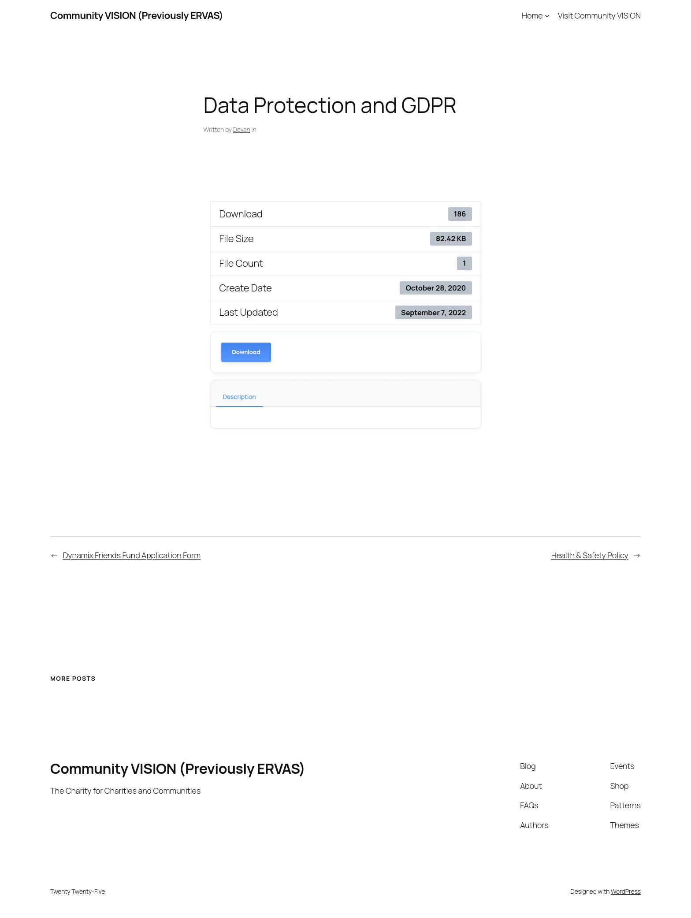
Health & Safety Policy (589, 555)
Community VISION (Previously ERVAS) (136, 15)
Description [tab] (239, 396)
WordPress (626, 891)
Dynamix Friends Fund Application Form (132, 555)
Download (246, 352)
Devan (241, 129)
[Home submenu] (547, 15)
